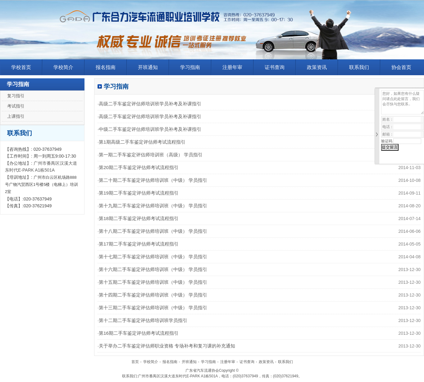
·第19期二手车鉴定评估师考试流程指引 (138, 193)
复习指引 (16, 95)
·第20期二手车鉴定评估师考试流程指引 (138, 167)
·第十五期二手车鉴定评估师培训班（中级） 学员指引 (152, 282)
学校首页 (21, 67)
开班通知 (148, 67)
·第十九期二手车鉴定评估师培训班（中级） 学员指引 (152, 205)
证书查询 (275, 67)
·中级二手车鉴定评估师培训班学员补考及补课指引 (149, 129)
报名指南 (106, 67)
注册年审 (232, 67)
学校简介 (63, 67)
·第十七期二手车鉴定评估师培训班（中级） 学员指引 (152, 256)
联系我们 (359, 67)
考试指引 (16, 106)
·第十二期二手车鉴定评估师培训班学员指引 (142, 320)
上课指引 (16, 116)
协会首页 (401, 67)
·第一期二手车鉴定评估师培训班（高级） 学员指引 (150, 154)
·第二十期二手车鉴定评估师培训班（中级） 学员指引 (152, 180)
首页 (135, 362)
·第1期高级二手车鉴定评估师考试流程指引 (141, 142)
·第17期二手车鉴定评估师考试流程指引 (138, 243)
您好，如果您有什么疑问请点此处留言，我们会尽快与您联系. (402, 102)
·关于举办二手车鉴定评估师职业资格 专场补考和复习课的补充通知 (166, 345)
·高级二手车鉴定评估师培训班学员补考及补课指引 (149, 103)
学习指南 (190, 67)
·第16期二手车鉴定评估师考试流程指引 (138, 333)
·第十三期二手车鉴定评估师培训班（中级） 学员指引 (152, 307)
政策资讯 (317, 67)
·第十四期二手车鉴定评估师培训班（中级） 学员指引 (152, 294)
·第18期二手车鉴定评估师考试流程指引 (138, 218)
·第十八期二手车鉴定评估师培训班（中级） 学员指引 (152, 231)
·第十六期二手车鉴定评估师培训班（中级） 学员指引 (152, 269)
